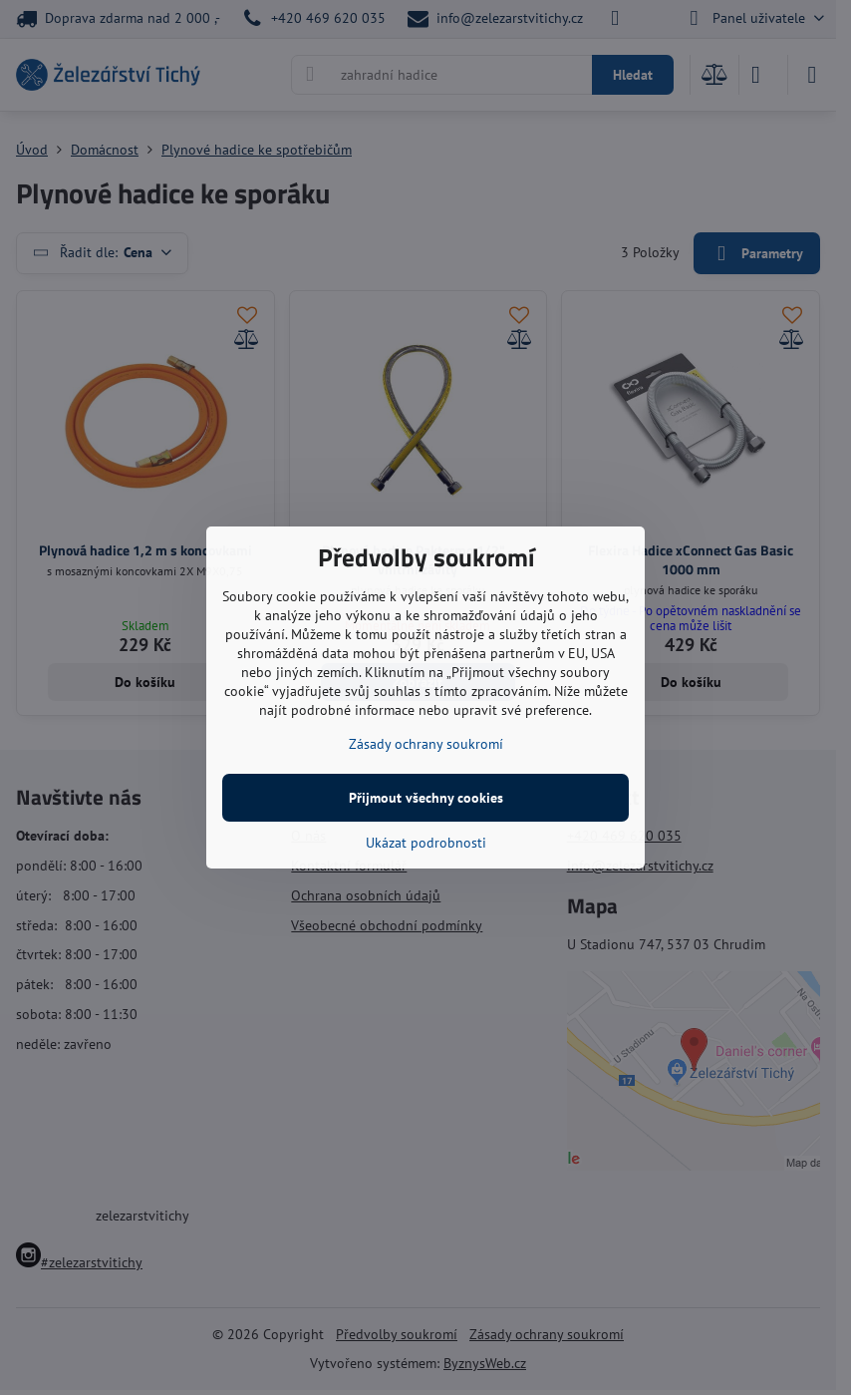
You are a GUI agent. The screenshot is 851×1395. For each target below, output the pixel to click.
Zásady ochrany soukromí (426, 744)
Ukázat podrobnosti (426, 843)
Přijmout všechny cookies (426, 798)
